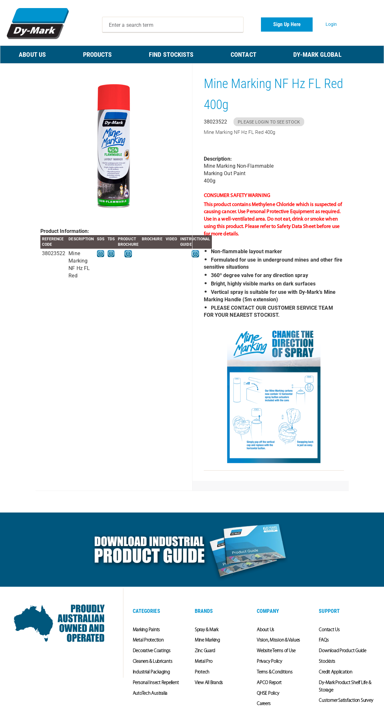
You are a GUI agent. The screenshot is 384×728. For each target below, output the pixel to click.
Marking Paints (146, 630)
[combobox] (173, 25)
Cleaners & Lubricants (152, 661)
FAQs (323, 640)
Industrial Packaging (151, 672)
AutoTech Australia (150, 693)
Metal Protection (148, 640)
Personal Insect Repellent (156, 683)
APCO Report (269, 683)
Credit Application (335, 672)
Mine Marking (207, 640)
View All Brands (209, 683)
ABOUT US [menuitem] (32, 54)
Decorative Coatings (152, 651)
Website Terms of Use (276, 651)
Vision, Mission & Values (278, 640)
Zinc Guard (205, 651)
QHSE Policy (268, 693)
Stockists (327, 661)
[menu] (192, 54)
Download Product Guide (342, 651)
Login (331, 24)
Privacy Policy (269, 661)
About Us (265, 630)
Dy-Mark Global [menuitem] (317, 54)
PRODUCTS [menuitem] (97, 54)
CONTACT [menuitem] (243, 54)
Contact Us (329, 630)
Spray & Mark (206, 630)
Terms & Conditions (275, 672)
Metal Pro (204, 661)
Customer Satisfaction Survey (346, 700)
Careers (263, 704)
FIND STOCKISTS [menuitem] (171, 54)
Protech (202, 672)
